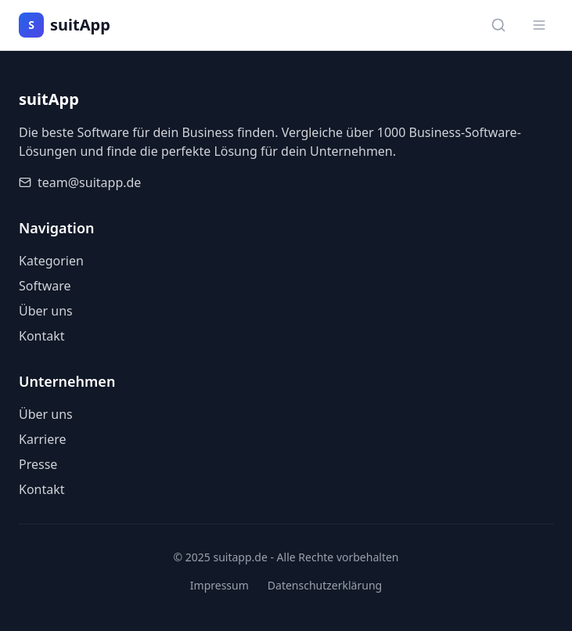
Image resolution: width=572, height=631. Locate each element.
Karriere (43, 439)
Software (45, 285)
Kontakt (42, 335)
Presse (38, 464)
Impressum (219, 585)
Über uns (46, 310)
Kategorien (51, 260)
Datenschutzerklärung (325, 585)
